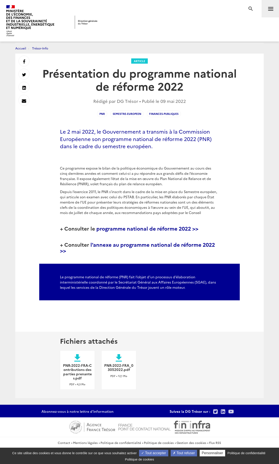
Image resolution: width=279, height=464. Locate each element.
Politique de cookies (159, 442)
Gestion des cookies (191, 442)
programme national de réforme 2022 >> (147, 228)
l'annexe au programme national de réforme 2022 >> (137, 247)
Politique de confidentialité (120, 442)
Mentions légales (85, 442)
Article (139, 61)
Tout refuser (184, 453)
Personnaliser (212, 453)
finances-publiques (164, 114)
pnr (102, 114)
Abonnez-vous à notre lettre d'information (77, 411)
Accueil (20, 48)
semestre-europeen (127, 114)
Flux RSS (215, 442)
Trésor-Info (40, 48)
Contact (64, 442)
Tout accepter (153, 453)
